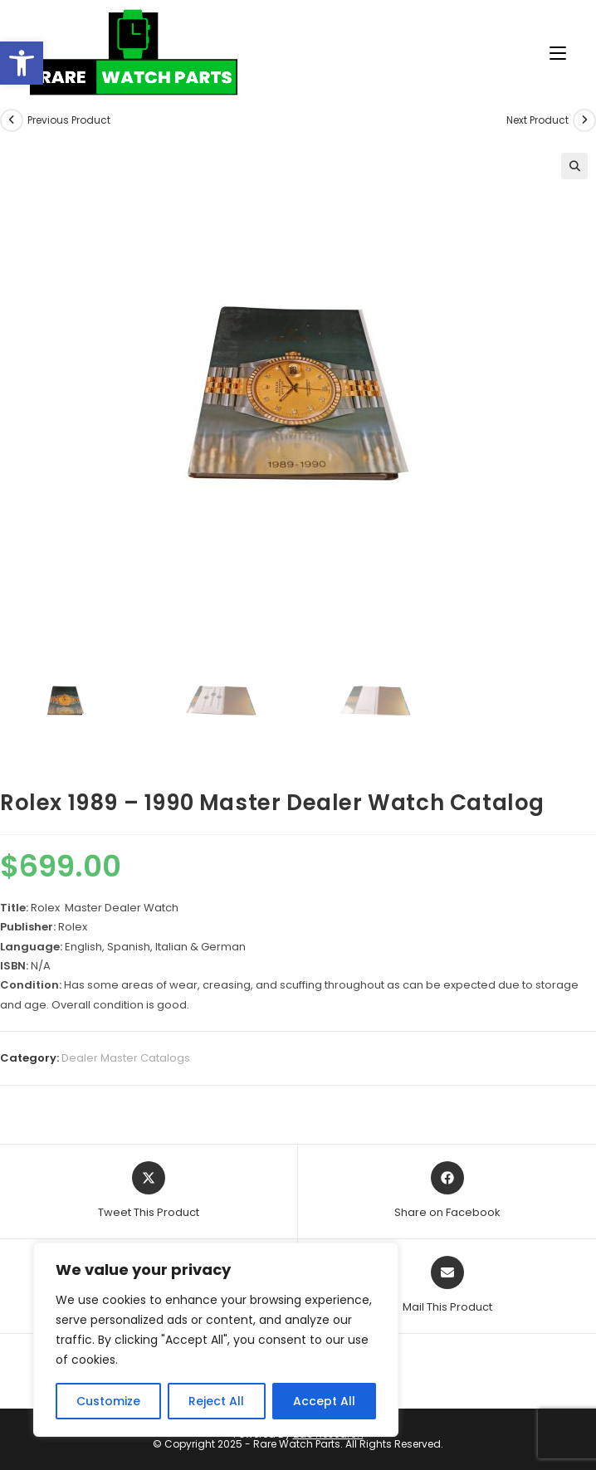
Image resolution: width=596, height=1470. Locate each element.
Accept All (324, 1401)
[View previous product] (11, 120)
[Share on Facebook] (447, 1191)
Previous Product (68, 120)
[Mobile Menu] (551, 53)
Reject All (216, 1401)
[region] (215, 1340)
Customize (108, 1401)
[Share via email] (447, 1286)
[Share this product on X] (148, 1191)
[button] (21, 63)
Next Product (537, 120)
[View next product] (584, 120)
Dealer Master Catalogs (125, 1058)
